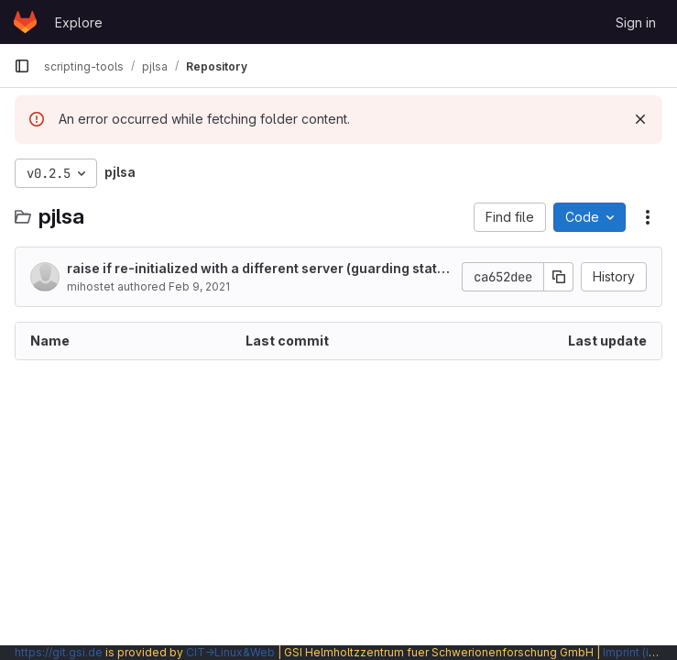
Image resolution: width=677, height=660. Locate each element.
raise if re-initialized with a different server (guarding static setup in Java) (258, 269)
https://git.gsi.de (59, 652)
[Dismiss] (640, 119)
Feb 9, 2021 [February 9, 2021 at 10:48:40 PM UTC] (199, 286)
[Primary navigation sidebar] (22, 66)
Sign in (636, 22)
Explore (79, 22)
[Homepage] (25, 22)
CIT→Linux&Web (230, 652)
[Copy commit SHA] (558, 277)
